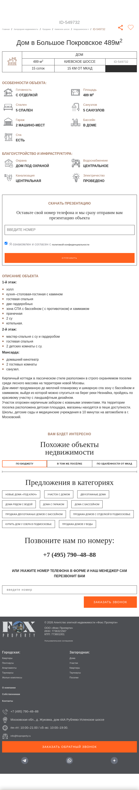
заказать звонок (110, 618)
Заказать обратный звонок (69, 763)
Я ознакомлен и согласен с (55, 244)
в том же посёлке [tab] (70, 464)
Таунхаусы (9, 688)
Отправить (69, 258)
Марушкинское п (102, 29)
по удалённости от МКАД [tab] (114, 466)
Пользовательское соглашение (63, 656)
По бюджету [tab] (24, 464)
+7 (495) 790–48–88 (69, 570)
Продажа (58, 29)
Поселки (76, 693)
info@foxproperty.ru (24, 752)
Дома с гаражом (111, 510)
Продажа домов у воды (98, 540)
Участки (75, 678)
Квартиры (9, 674)
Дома (73, 674)
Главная (7, 29)
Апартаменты (11, 683)
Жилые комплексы (15, 693)
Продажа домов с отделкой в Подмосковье (43, 530)
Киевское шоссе (78, 29)
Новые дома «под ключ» (26, 500)
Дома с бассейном (22, 520)
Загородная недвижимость (32, 29)
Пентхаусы (10, 678)
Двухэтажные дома (22, 510)
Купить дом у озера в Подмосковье (36, 540)
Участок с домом (73, 500)
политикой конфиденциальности (77, 244)
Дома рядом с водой (68, 510)
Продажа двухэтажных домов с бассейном (87, 520)
